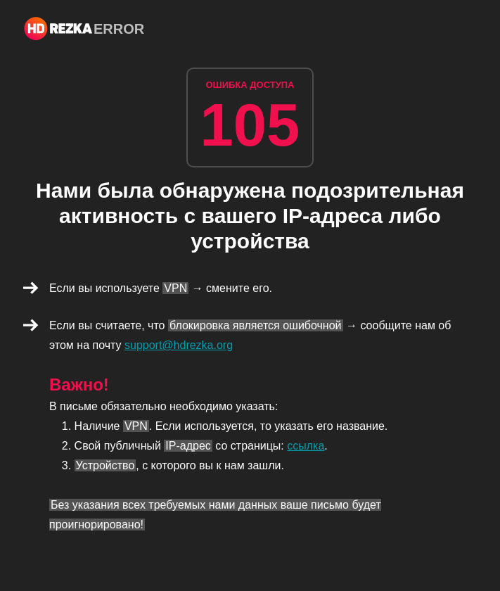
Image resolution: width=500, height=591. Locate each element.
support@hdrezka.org (178, 345)
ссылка (305, 446)
